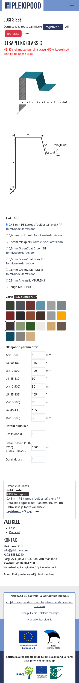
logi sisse (13, 34)
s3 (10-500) (13, 371)
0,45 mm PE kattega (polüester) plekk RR (35, 225)
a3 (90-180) (13, 363)
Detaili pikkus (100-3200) (18, 445)
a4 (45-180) (13, 379)
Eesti (12, 528)
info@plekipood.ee (16, 550)
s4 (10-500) (13, 386)
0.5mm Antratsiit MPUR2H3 (27, 280)
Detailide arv (14, 459)
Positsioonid (14, 434)
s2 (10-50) (12, 355)
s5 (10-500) (13, 402)
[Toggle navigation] (72, 5)
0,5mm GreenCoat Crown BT (27, 248)
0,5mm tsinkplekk (20, 242)
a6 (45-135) (13, 410)
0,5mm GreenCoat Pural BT (27, 259)
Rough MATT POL (20, 287)
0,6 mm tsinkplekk (21, 235)
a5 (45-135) (13, 394)
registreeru (53, 27)
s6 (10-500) (13, 418)
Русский (14, 532)
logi (29, 511)
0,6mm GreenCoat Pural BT (27, 270)
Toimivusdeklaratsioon (21, 229)
